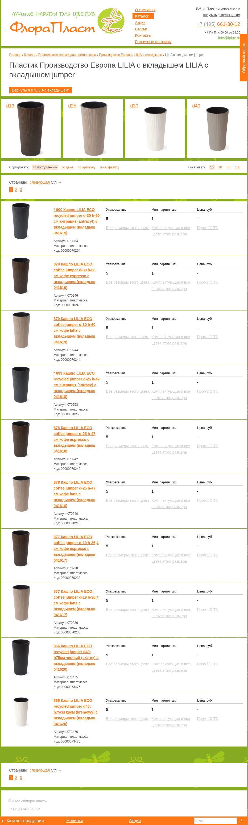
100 (237, 167)
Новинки (75, 820)
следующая (40, 182)
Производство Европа (115, 55)
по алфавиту (109, 167)
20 (220, 167)
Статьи (141, 29)
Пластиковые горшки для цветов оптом (67, 55)
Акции (140, 22)
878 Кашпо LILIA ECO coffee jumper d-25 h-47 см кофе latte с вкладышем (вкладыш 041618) (75, 494)
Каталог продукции (25, 820)
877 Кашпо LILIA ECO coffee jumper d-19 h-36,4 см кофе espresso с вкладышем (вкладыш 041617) (76, 548)
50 (228, 167)
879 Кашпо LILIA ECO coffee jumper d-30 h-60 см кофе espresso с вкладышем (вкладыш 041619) (75, 276)
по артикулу (87, 167)
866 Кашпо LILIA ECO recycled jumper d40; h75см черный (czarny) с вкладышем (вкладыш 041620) (76, 657)
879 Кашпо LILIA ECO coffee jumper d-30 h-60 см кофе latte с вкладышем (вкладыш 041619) (75, 330)
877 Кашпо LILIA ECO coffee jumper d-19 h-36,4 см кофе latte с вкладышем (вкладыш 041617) (76, 603)
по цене (67, 167)
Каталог (30, 55)
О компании (145, 10)
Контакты (143, 35)
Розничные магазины (153, 42)
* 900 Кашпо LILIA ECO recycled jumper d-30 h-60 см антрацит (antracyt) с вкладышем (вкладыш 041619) (77, 221)
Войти (200, 8)
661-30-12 (24, 809)
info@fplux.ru (229, 38)
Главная (15, 55)
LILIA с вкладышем (148, 55)
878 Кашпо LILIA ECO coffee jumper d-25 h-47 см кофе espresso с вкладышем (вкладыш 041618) (75, 439)
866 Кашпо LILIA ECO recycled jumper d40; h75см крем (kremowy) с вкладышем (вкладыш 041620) (76, 712)
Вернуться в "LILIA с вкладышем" (40, 90)
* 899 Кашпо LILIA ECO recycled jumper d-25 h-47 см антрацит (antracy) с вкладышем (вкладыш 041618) (77, 385)
